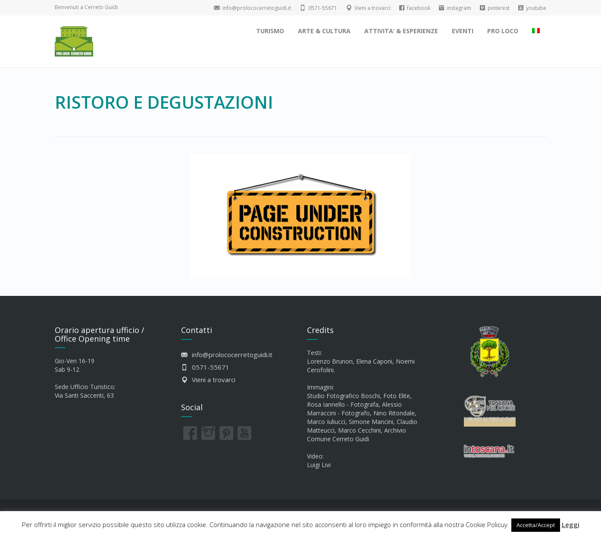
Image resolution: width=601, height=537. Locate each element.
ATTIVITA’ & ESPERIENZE (401, 31)
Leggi (570, 524)
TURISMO (270, 31)
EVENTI (462, 31)
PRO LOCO (502, 31)
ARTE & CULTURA (324, 31)
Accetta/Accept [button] (535, 525)
